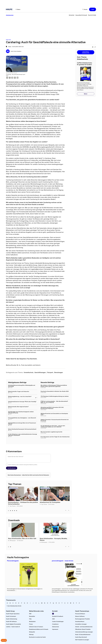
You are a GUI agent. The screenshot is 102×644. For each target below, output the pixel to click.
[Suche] (85, 9)
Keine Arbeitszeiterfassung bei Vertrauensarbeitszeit (22, 429)
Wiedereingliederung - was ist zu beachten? (19, 396)
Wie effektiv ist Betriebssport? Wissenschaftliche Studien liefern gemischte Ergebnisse (54, 386)
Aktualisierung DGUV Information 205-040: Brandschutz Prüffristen (52, 408)
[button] (92, 9)
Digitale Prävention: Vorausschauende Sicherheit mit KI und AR (55, 420)
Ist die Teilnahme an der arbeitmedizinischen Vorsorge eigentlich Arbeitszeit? (22, 435)
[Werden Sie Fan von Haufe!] (53, 614)
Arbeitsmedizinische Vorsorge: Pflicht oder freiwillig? (22, 401)
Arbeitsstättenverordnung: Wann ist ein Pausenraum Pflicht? (22, 423)
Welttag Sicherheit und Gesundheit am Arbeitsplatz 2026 (54, 414)
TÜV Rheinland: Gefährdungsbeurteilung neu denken (55, 396)
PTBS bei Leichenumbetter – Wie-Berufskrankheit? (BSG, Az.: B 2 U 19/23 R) (54, 402)
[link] (9, 15)
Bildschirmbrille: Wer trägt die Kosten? (18, 406)
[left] (66, 510)
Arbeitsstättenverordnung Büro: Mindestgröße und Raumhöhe (21, 386)
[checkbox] (7, 464)
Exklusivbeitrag (13, 488)
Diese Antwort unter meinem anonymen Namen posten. (22, 464)
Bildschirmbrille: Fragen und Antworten (18, 391)
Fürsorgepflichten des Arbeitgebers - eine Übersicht (22, 417)
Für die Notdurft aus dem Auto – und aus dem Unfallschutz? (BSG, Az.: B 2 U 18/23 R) (53, 426)
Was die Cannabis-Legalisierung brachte (51, 431)
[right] (68, 510)
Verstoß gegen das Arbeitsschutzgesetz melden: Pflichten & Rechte (21, 412)
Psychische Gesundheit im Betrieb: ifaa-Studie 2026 (55, 391)
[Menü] (18, 9)
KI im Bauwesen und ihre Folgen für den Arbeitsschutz (55, 436)
